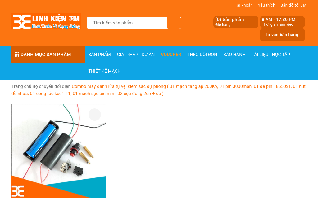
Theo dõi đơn (202, 54)
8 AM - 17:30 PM (279, 19)
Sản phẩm (100, 54)
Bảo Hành (234, 54)
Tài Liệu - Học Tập (271, 54)
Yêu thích (266, 5)
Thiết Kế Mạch (105, 71)
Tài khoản (244, 5)
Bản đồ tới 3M (293, 5)
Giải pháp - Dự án (136, 54)
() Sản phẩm (229, 22)
